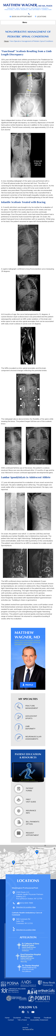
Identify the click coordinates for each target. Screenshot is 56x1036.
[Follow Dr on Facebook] (23, 1012)
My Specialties (28, 699)
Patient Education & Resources (28, 756)
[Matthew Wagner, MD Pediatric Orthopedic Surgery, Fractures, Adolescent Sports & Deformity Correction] (28, 7)
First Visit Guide (31, 800)
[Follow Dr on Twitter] (28, 1012)
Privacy (27, 1018)
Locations (41, 17)
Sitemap (37, 1018)
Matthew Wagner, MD (27, 634)
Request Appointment (32, 834)
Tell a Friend (22, 1020)
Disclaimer (17, 1018)
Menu (27, 22)
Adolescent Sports (31, 717)
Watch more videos (28, 780)
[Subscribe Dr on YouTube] (33, 1012)
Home (6, 41)
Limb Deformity (30, 727)
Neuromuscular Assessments (33, 737)
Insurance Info (31, 811)
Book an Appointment (22, 17)
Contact (11, 1020)
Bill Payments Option (32, 823)
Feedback (47, 1018)
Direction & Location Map (26, 907)
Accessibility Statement (39, 1020)
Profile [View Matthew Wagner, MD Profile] (29, 685)
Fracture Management (31, 707)
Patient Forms (29, 789)
